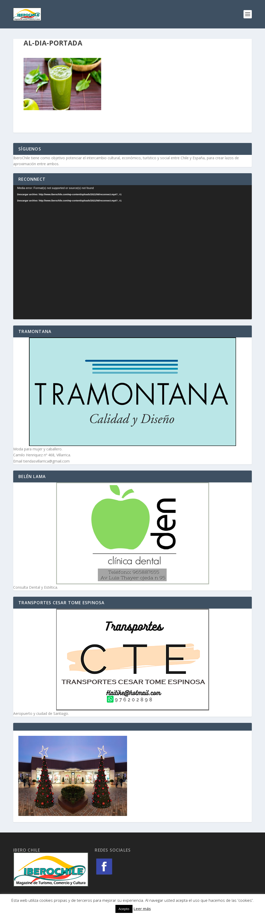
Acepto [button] (124, 908)
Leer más (142, 908)
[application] (132, 252)
